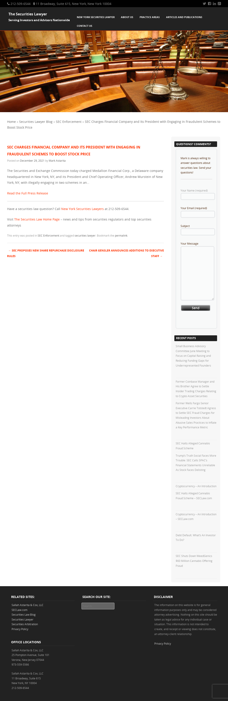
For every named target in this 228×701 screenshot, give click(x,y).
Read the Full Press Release (27, 193)
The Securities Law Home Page (37, 219)
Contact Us (84, 25)
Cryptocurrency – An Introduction (196, 486)
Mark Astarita (57, 160)
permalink (121, 235)
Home (11, 122)
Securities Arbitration (25, 624)
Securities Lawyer (22, 619)
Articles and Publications (184, 17)
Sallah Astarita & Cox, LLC (27, 605)
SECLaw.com (19, 610)
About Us (127, 17)
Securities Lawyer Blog (36, 122)
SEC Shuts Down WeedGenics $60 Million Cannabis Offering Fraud (194, 560)
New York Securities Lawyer (96, 17)
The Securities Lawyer (27, 14)
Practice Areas (150, 17)
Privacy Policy (20, 629)
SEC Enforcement (68, 122)
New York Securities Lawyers (82, 209)
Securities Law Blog (24, 614)
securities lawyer (85, 235)
